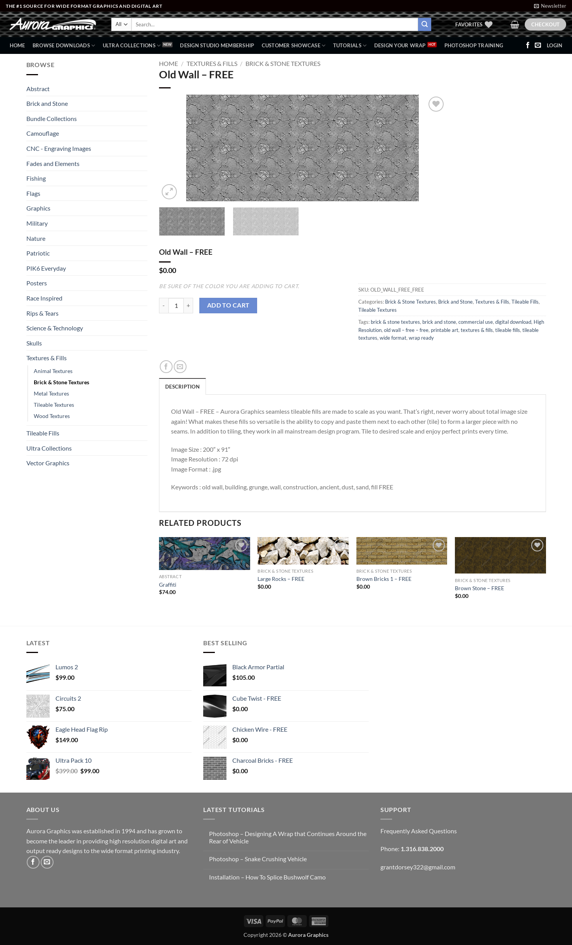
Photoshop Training (473, 45)
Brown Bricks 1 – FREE (383, 578)
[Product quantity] (176, 305)
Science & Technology (54, 328)
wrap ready (421, 338)
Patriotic (38, 253)
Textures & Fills (46, 357)
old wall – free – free (406, 330)
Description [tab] (182, 387)
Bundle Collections (51, 118)
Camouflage (42, 133)
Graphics (38, 208)
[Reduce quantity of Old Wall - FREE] (163, 305)
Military (37, 223)
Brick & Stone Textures (61, 382)
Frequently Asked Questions (418, 830)
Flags (33, 193)
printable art (444, 330)
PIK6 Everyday (46, 268)
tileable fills (507, 330)
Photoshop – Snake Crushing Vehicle (258, 858)
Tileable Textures (54, 404)
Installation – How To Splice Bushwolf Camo (267, 877)
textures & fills (477, 330)
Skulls (34, 343)
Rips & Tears (42, 313)
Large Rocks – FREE (280, 578)
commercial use (475, 322)
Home (17, 45)
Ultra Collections (132, 45)
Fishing (36, 178)
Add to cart (228, 305)
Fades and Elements (52, 163)
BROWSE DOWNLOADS (64, 45)
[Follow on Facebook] (528, 45)
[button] (550, 6)
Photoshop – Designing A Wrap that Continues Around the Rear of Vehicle (287, 837)
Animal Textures (53, 371)
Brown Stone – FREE (479, 588)
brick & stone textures (395, 322)
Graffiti (167, 584)
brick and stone (439, 322)
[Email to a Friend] (180, 366)
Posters (36, 283)
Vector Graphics (47, 462)
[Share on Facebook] (166, 366)
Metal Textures (51, 393)
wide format (393, 338)
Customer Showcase (294, 45)
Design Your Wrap (400, 45)
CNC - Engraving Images (58, 148)
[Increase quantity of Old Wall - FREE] (188, 305)
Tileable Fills (42, 433)
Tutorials (350, 45)
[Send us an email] (538, 45)
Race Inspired (44, 298)
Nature (35, 238)
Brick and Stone (47, 103)
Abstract (38, 88)
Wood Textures (52, 416)
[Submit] (424, 24)
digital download (513, 322)
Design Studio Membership (217, 45)
